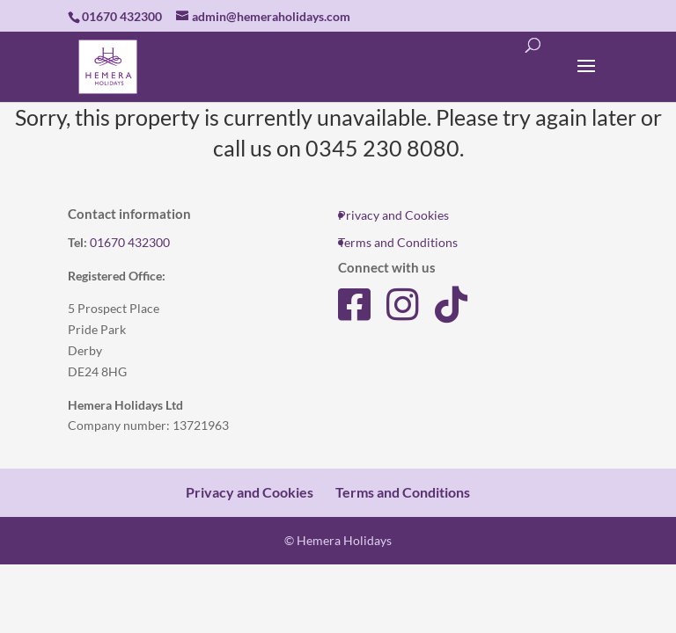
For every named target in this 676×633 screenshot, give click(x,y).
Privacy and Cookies (393, 214)
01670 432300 (130, 242)
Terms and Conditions (398, 242)
